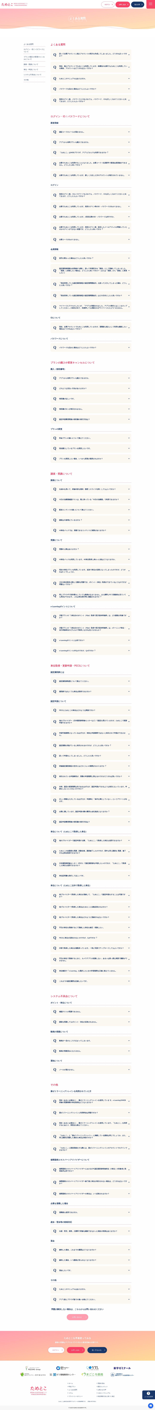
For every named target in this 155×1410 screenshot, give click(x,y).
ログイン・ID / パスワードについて (34, 50)
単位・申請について (31, 69)
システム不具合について (32, 75)
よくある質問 (148, 1396)
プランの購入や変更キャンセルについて (34, 58)
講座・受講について (31, 64)
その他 (26, 80)
